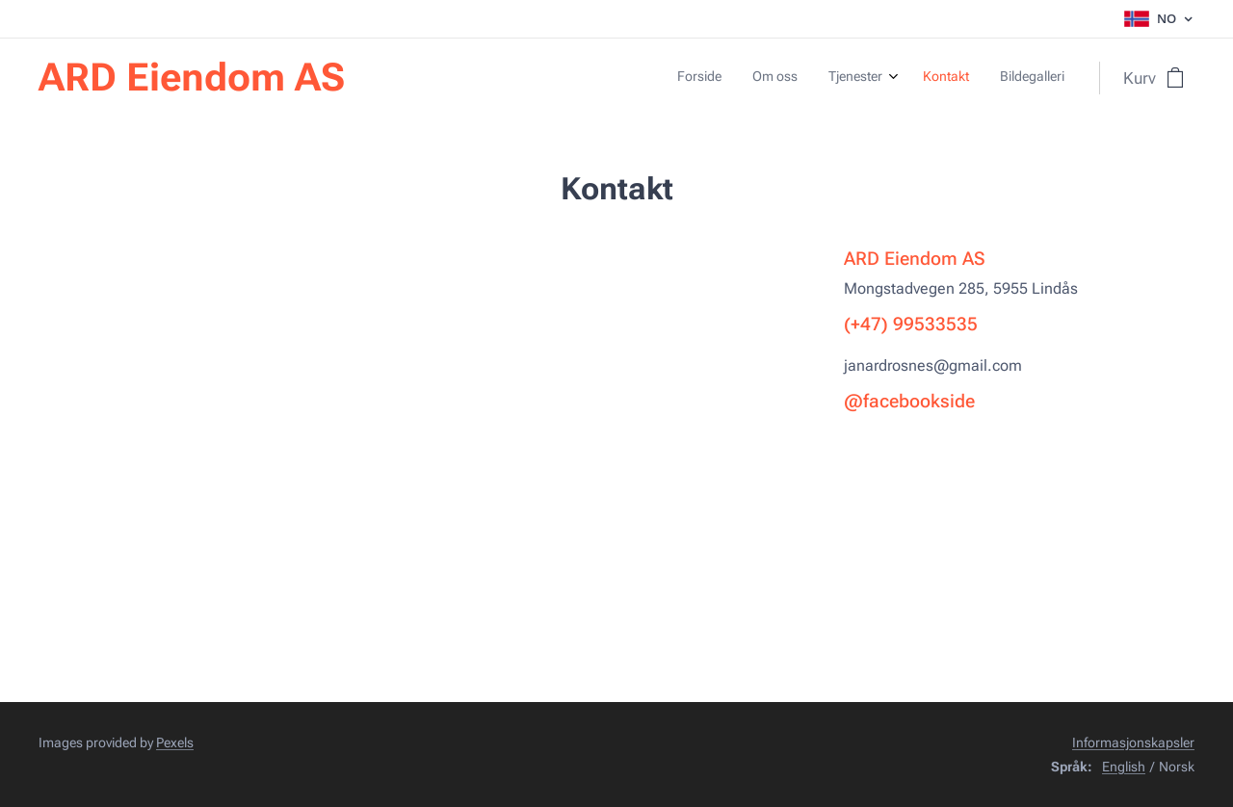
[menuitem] (937, 78)
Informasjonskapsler (1133, 742)
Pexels (175, 742)
